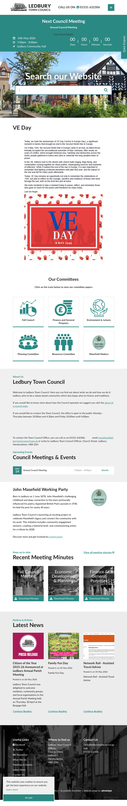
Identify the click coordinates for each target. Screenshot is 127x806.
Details (105, 470)
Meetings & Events (22, 765)
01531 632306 (91, 752)
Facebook (20, 745)
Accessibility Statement (70, 791)
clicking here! (55, 537)
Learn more (12, 790)
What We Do (19, 760)
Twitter (19, 750)
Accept (28, 798)
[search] (105, 90)
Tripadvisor (22, 755)
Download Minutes (26, 598)
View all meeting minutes (99, 552)
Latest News (19, 770)
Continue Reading (22, 711)
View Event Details (63, 34)
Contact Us (19, 775)
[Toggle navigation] (111, 7)
